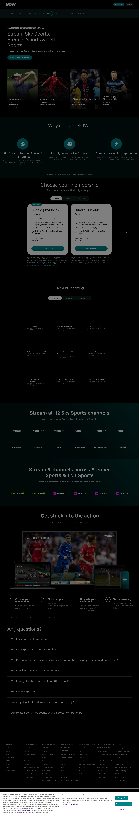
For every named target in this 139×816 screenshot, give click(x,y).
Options (121, 809)
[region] (69, 804)
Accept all (121, 798)
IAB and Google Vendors (70, 804)
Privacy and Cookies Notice (27, 811)
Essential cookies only (123, 804)
